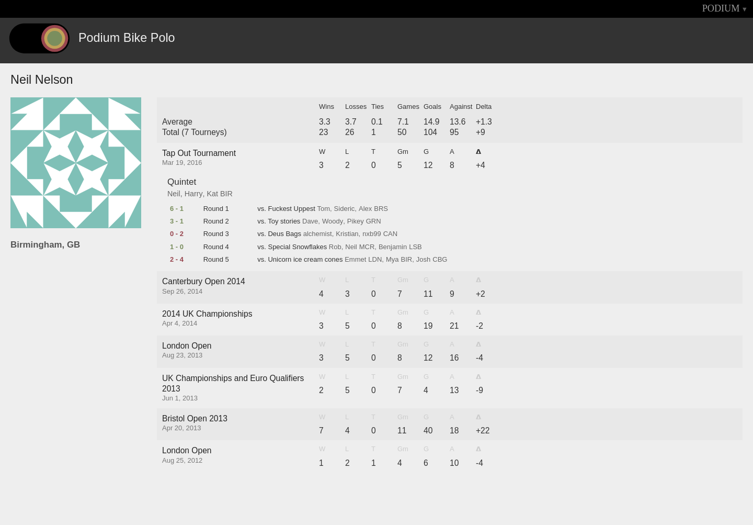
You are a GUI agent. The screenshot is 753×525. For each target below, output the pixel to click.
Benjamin (393, 247)
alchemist (317, 234)
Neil (173, 193)
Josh (423, 259)
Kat (212, 193)
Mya (392, 259)
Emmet (355, 259)
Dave (310, 221)
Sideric (344, 209)
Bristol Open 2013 (194, 418)
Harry (194, 193)
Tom (323, 209)
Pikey (355, 221)
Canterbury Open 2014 (203, 281)
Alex (365, 209)
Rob (335, 247)
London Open (187, 345)
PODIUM (721, 8)
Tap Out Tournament (199, 153)
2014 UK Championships (207, 313)
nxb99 (371, 234)
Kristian (347, 234)
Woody (332, 221)
